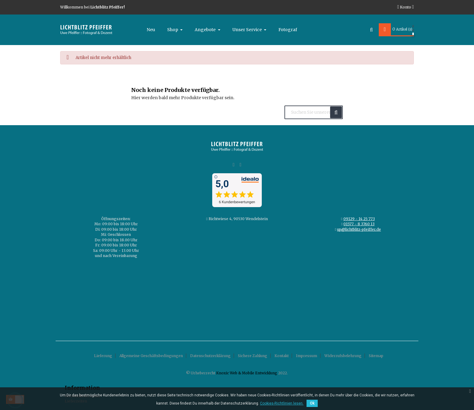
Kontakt (281, 355)
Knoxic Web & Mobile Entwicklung (246, 373)
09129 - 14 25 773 (359, 218)
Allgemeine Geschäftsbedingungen (151, 355)
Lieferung (103, 355)
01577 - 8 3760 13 (359, 224)
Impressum (306, 355)
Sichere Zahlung (252, 355)
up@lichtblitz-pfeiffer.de (359, 229)
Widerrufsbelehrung (343, 355)
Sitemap (376, 355)
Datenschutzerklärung (210, 355)
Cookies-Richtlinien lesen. (282, 403)
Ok (312, 403)
